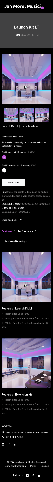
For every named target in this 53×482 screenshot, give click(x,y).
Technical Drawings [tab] (16, 241)
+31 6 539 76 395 (14, 437)
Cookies (45, 466)
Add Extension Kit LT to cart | (16, 165)
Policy (33, 466)
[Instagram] (3, 445)
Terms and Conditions (15, 466)
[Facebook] (9, 445)
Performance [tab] (25, 231)
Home (17, 35)
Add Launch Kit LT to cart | (14, 152)
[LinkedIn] (14, 445)
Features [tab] (7, 231)
